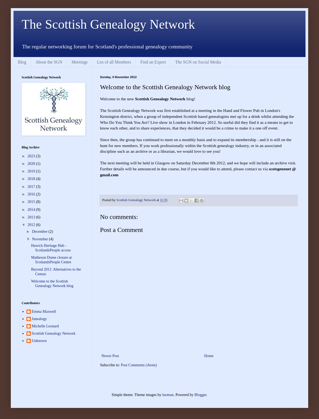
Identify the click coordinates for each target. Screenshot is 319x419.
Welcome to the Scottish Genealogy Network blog (52, 283)
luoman (168, 395)
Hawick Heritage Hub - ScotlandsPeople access (51, 248)
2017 (32, 187)
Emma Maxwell (44, 312)
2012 (32, 225)
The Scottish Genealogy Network (108, 24)
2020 (32, 164)
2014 (32, 210)
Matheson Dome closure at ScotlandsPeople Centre (51, 259)
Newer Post (110, 356)
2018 (32, 179)
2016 (32, 194)
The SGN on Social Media (198, 62)
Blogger (200, 395)
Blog (22, 62)
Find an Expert (153, 62)
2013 (32, 217)
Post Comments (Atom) (139, 365)
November (40, 239)
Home (208, 356)
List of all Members (114, 62)
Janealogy (39, 319)
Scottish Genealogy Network (54, 333)
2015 (32, 202)
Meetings (80, 62)
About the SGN (48, 62)
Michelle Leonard (45, 326)
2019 (32, 171)
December (40, 232)
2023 (32, 156)
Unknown (39, 341)
